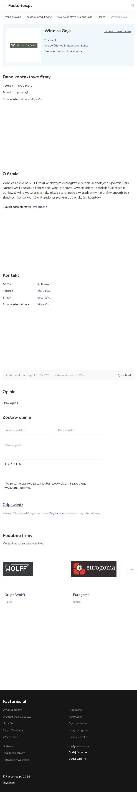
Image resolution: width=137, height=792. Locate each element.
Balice (101, 17)
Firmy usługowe (78, 730)
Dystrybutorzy (77, 723)
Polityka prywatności (16, 760)
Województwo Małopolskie (74, 17)
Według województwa (17, 717)
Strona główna (12, 17)
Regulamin (9, 782)
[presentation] (32, 474)
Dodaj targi (75, 759)
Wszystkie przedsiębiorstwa (23, 543)
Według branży (12, 710)
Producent (40, 207)
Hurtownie (75, 717)
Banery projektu (78, 737)
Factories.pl (20, 5)
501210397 (45, 291)
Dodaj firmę (75, 752)
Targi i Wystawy (13, 730)
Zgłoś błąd (124, 375)
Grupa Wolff (14, 594)
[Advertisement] (68, 238)
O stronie (8, 746)
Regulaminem (57, 513)
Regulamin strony (14, 753)
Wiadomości (10, 737)
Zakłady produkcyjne (39, 17)
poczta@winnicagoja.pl (51, 298)
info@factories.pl (79, 746)
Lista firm (8, 723)
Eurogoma (81, 594)
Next (131, 569)
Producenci (75, 710)
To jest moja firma (117, 31)
